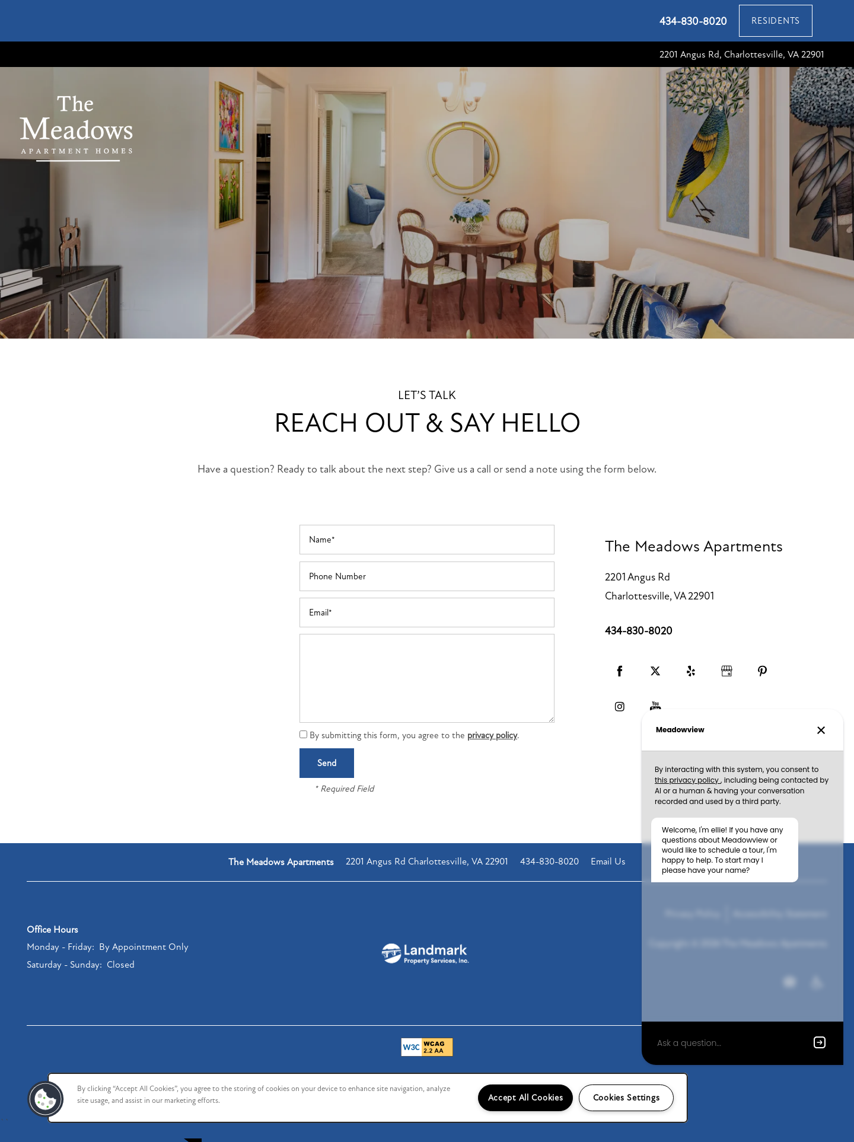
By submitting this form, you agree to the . (415, 749)
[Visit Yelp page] (691, 685)
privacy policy (492, 749)
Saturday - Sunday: (64, 978)
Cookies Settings (626, 1098)
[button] (775, 21)
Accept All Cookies (525, 1098)
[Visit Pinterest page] (762, 685)
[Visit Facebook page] (620, 685)
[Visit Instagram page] (620, 720)
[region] (367, 1098)
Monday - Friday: (60, 960)
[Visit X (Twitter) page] (655, 685)
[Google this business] (726, 685)
